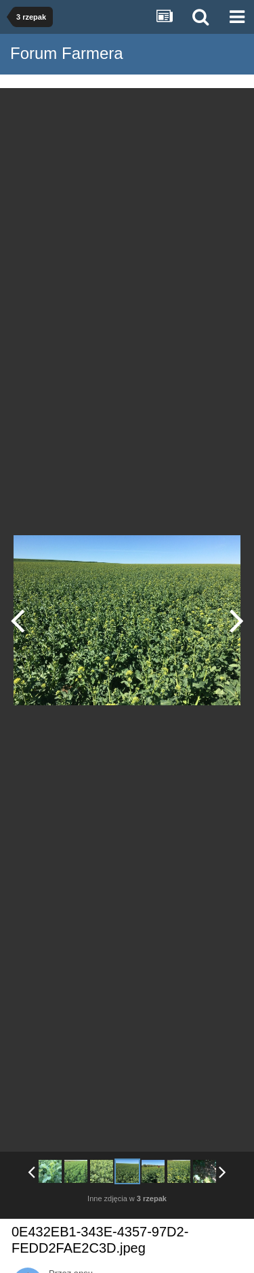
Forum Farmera (66, 53)
